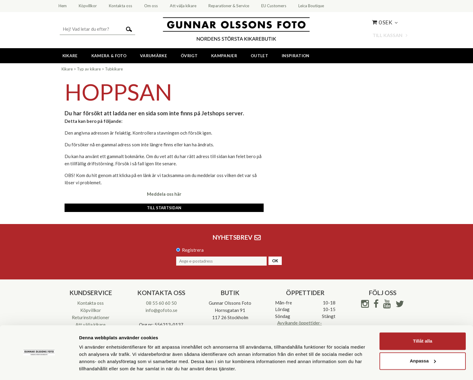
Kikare (70, 55)
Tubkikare (114, 69)
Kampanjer (224, 55)
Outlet (259, 55)
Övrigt (189, 55)
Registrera (193, 250)
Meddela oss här (164, 194)
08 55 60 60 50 (161, 303)
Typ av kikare (89, 69)
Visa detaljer (92, 368)
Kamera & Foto (108, 55)
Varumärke (153, 55)
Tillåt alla (422, 323)
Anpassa (423, 343)
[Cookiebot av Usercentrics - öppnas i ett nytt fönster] (39, 368)
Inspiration (296, 55)
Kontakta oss (90, 303)
